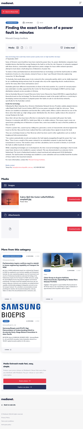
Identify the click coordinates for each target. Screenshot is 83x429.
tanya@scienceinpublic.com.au (23, 167)
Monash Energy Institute (37, 160)
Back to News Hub (10, 12)
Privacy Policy (5, 417)
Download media (74, 199)
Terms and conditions (7, 421)
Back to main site (8, 405)
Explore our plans (25, 387)
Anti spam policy (6, 424)
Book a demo (24, 381)
